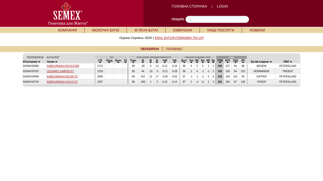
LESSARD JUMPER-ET (60, 71)
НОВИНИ (257, 30)
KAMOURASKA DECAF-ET (62, 76)
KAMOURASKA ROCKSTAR (63, 66)
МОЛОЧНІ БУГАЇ (105, 30)
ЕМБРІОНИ (182, 30)
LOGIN (222, 6)
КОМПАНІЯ (67, 30)
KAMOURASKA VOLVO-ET (62, 81)
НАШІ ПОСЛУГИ (220, 30)
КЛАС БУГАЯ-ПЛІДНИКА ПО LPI (179, 38)
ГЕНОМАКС (174, 49)
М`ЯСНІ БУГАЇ (146, 30)
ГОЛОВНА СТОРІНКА (189, 6)
